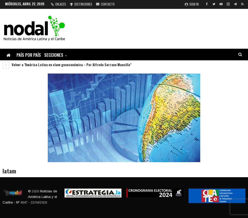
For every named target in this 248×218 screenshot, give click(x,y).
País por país (29, 55)
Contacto (105, 4)
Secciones (53, 55)
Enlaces (58, 4)
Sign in (192, 4)
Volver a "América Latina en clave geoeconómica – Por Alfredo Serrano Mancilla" (67, 64)
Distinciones (81, 4)
